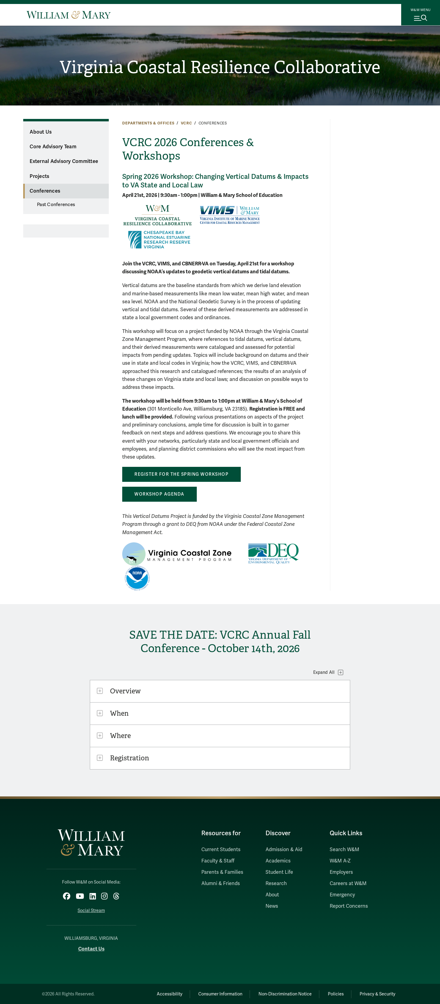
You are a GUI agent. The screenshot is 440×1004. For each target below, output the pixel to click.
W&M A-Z (340, 861)
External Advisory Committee (64, 161)
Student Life (279, 872)
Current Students (220, 850)
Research (276, 883)
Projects (39, 176)
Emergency (342, 895)
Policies (333, 993)
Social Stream (91, 910)
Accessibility (161, 993)
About (272, 895)
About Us (41, 132)
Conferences (45, 191)
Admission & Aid (284, 850)
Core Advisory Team (53, 147)
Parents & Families (222, 872)
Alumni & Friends (220, 883)
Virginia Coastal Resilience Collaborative (220, 67)
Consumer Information (214, 993)
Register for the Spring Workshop (181, 474)
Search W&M (344, 850)
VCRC (186, 123)
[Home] (69, 14)
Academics (278, 861)
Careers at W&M (348, 883)
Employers (341, 872)
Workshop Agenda (159, 494)
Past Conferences (56, 204)
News (272, 906)
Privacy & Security (377, 993)
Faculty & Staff (217, 861)
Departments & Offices (148, 123)
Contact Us (91, 948)
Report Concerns (349, 906)
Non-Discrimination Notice (280, 993)
